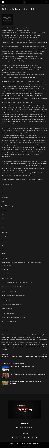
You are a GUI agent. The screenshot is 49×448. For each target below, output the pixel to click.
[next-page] (5, 389)
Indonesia (11, 443)
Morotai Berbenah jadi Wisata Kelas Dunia (22, 366)
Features (23, 443)
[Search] (47, 2)
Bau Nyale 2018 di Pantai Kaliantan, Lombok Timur (13, 357)
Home (3, 5)
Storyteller (29, 443)
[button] (2, 2)
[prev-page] (2, 389)
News (7, 5)
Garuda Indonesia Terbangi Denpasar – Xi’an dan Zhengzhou (36, 357)
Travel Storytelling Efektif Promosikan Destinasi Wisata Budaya (28, 374)
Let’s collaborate (36, 443)
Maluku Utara (4, 370)
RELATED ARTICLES (7, 363)
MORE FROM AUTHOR (18, 363)
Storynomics (17, 443)
